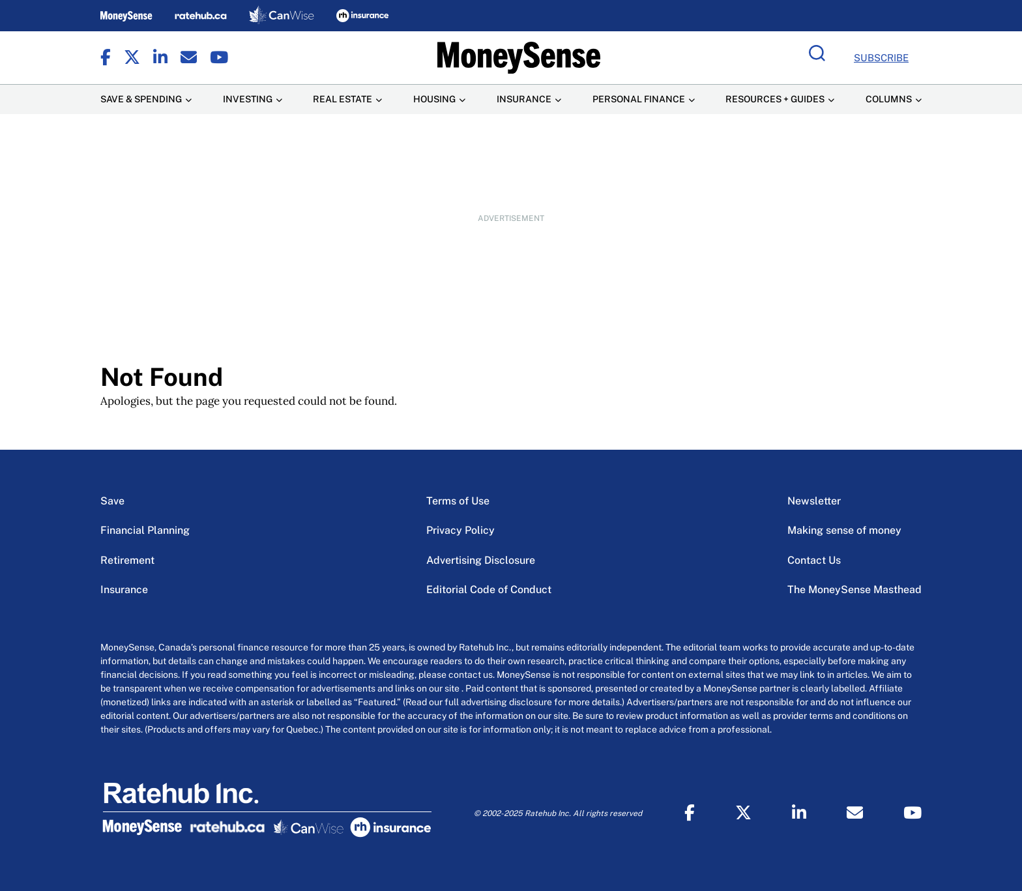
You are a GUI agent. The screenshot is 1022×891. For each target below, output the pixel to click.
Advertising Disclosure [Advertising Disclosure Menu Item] (480, 560)
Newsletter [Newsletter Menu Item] (814, 501)
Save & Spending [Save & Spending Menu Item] (141, 99)
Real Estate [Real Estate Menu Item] (342, 99)
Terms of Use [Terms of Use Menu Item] (457, 501)
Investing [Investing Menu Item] (247, 99)
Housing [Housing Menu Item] (434, 99)
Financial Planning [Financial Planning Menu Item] (145, 530)
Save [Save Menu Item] (112, 501)
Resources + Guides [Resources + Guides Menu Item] (775, 99)
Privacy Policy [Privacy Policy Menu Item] (460, 530)
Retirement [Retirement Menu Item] (127, 560)
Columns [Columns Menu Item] (889, 99)
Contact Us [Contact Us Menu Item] (814, 560)
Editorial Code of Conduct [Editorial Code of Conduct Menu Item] (488, 589)
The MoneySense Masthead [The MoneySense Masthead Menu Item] (854, 589)
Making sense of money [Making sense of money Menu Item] (844, 530)
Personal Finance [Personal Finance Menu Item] (638, 99)
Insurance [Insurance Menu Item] (524, 99)
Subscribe (881, 57)
